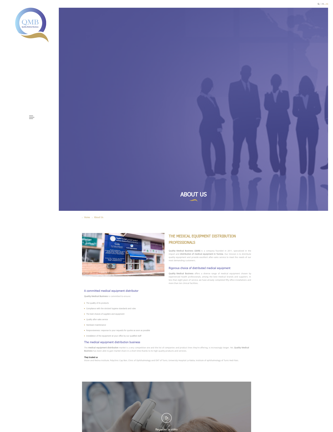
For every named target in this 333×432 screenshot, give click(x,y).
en (327, 4)
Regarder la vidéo (166, 429)
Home (87, 217)
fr (323, 4)
